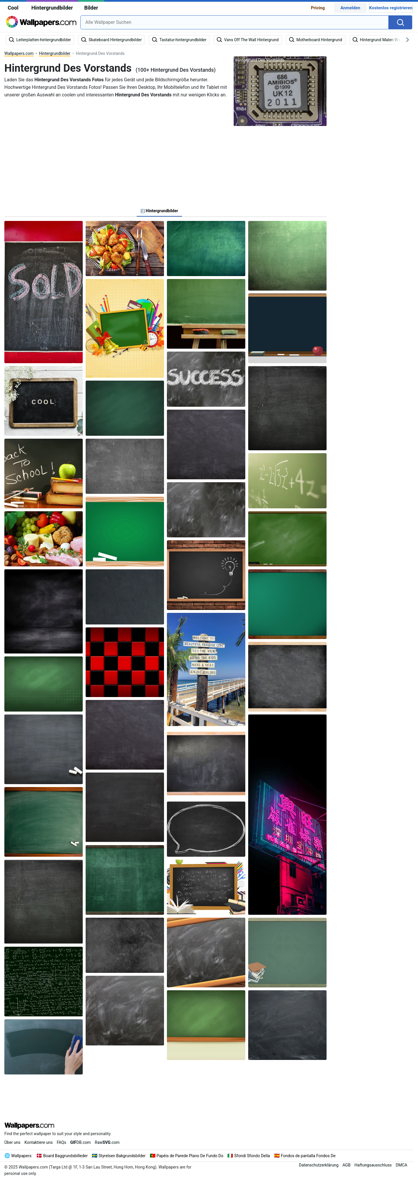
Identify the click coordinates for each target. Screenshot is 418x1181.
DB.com (80, 1142)
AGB (346, 1165)
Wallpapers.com (19, 53)
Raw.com (107, 1142)
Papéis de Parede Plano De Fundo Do (189, 1155)
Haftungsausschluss (373, 1165)
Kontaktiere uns (38, 1142)
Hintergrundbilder (52, 8)
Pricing (318, 7)
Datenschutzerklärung (318, 1165)
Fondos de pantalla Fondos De (308, 1155)
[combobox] (234, 22)
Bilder (91, 8)
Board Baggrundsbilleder (65, 1155)
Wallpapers (21, 1155)
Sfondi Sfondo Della (252, 1155)
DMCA (401, 1165)
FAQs (61, 1142)
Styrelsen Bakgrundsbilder (122, 1155)
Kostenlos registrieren (390, 7)
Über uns (12, 1142)
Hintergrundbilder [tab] (159, 210)
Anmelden (350, 7)
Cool (13, 8)
